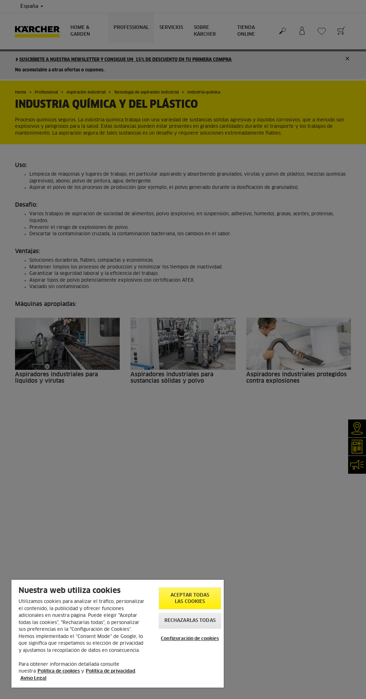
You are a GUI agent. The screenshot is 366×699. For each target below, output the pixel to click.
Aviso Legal (33, 678)
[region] (117, 634)
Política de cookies (59, 671)
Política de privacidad (110, 671)
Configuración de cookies (190, 639)
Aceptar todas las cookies (189, 598)
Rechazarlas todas (190, 620)
